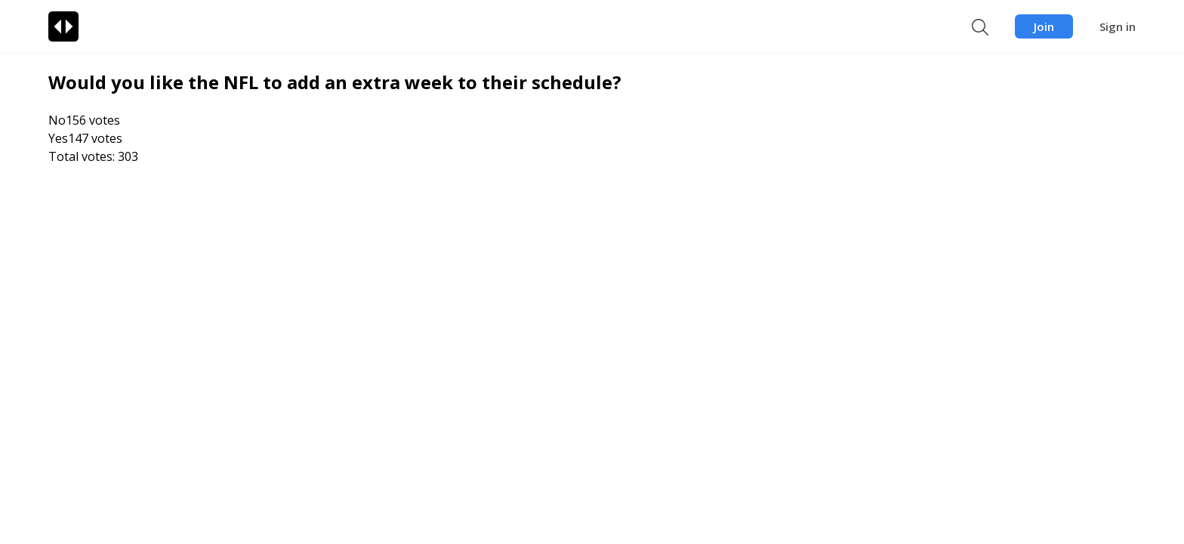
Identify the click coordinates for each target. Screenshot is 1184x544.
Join (1044, 26)
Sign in (1117, 26)
